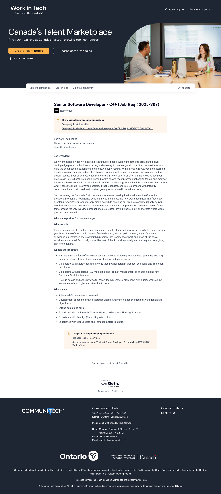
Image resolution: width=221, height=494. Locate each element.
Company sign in (174, 9)
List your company (199, 9)
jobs (61, 87)
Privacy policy (103, 391)
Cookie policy (117, 391)
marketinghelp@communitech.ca (131, 480)
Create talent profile (29, 51)
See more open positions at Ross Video (110, 363)
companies (40, 87)
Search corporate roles (76, 51)
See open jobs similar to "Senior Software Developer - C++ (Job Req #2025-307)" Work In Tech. (107, 128)
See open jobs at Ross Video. (76, 124)
